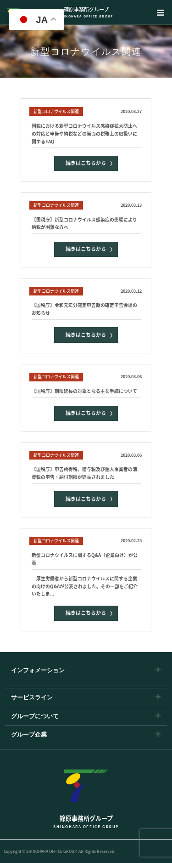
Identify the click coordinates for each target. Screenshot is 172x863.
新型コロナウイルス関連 (56, 111)
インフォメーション (38, 670)
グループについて (35, 716)
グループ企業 (29, 735)
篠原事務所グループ (86, 12)
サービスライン (32, 697)
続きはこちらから (86, 163)
